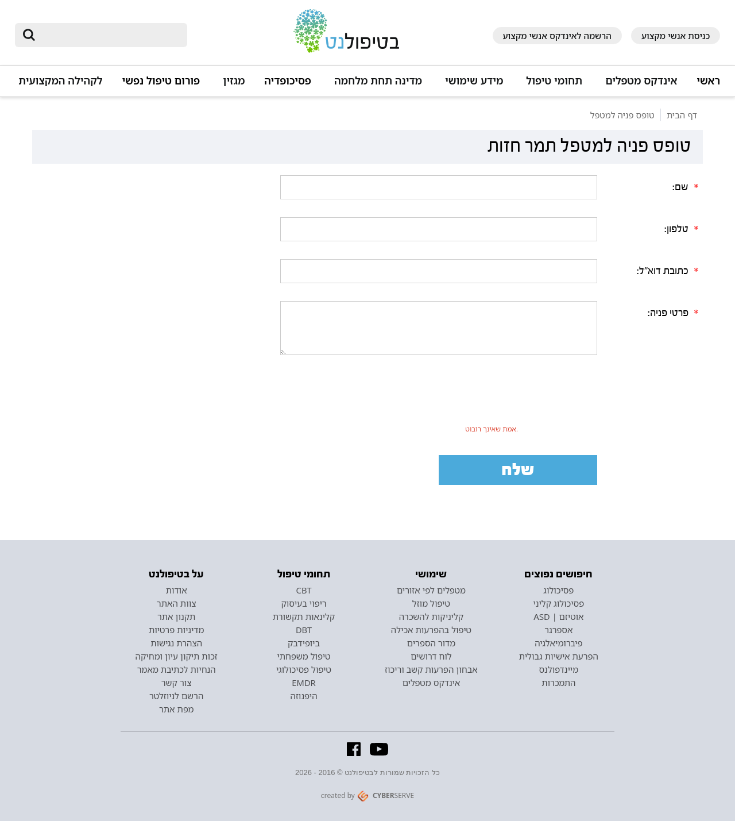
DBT (304, 630)
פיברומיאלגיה (558, 643)
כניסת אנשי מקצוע (675, 35)
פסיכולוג (558, 590)
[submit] (29, 35)
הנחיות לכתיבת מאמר (176, 669)
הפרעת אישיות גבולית (558, 656)
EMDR (303, 682)
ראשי (708, 80)
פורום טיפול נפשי (161, 80)
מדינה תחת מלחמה (378, 80)
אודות (176, 590)
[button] (639, 86)
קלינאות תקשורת (304, 616)
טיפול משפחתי (303, 656)
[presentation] (491, 398)
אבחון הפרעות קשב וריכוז (431, 669)
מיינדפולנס (558, 669)
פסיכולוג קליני (559, 603)
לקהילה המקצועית (60, 80)
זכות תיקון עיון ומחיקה (177, 656)
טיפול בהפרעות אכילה (431, 630)
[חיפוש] (109, 35)
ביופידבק (304, 643)
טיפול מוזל (431, 603)
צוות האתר (176, 603)
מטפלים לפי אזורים (431, 590)
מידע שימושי (474, 80)
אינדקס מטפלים (641, 80)
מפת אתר (176, 709)
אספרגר (558, 630)
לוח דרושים (431, 656)
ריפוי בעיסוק (303, 603)
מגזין (234, 80)
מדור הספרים (431, 643)
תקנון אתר (176, 616)
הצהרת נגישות (176, 643)
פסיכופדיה (287, 80)
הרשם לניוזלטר (176, 696)
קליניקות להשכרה (431, 616)
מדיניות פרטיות (176, 630)
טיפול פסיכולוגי (303, 669)
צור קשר (176, 682)
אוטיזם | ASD (558, 616)
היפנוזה (304, 696)
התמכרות (558, 682)
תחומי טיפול (554, 80)
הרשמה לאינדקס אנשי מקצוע (557, 35)
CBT (304, 590)
